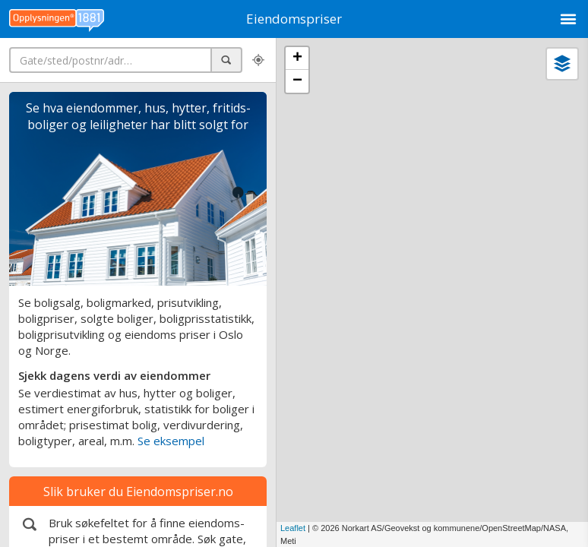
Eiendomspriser (294, 18)
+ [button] (297, 58)
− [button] (297, 81)
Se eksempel (171, 440)
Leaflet (292, 528)
